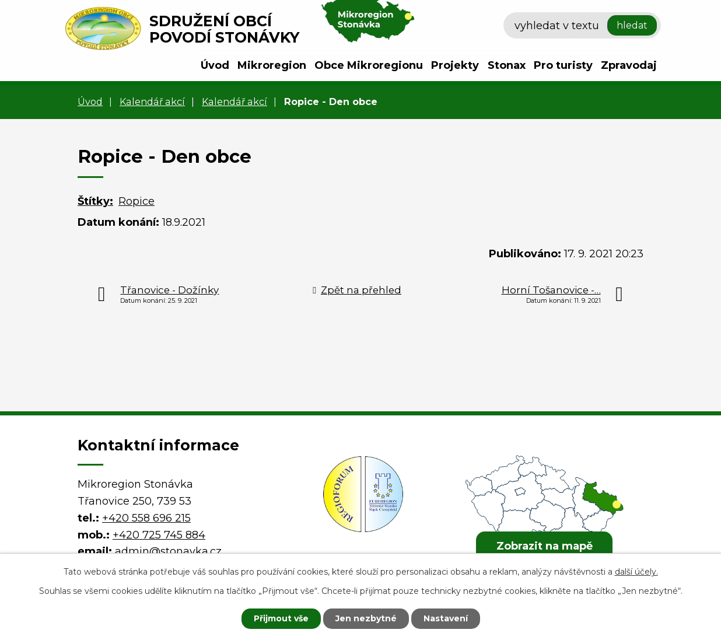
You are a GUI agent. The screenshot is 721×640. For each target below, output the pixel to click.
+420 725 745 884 (159, 535)
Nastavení (446, 618)
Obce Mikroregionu (368, 65)
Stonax (507, 65)
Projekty (455, 65)
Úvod (215, 65)
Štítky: (95, 201)
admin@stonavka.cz (168, 551)
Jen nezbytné (366, 618)
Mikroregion (271, 65)
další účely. (636, 571)
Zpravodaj (629, 65)
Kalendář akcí (152, 101)
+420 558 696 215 (146, 518)
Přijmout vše (281, 618)
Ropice (136, 201)
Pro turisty (563, 65)
